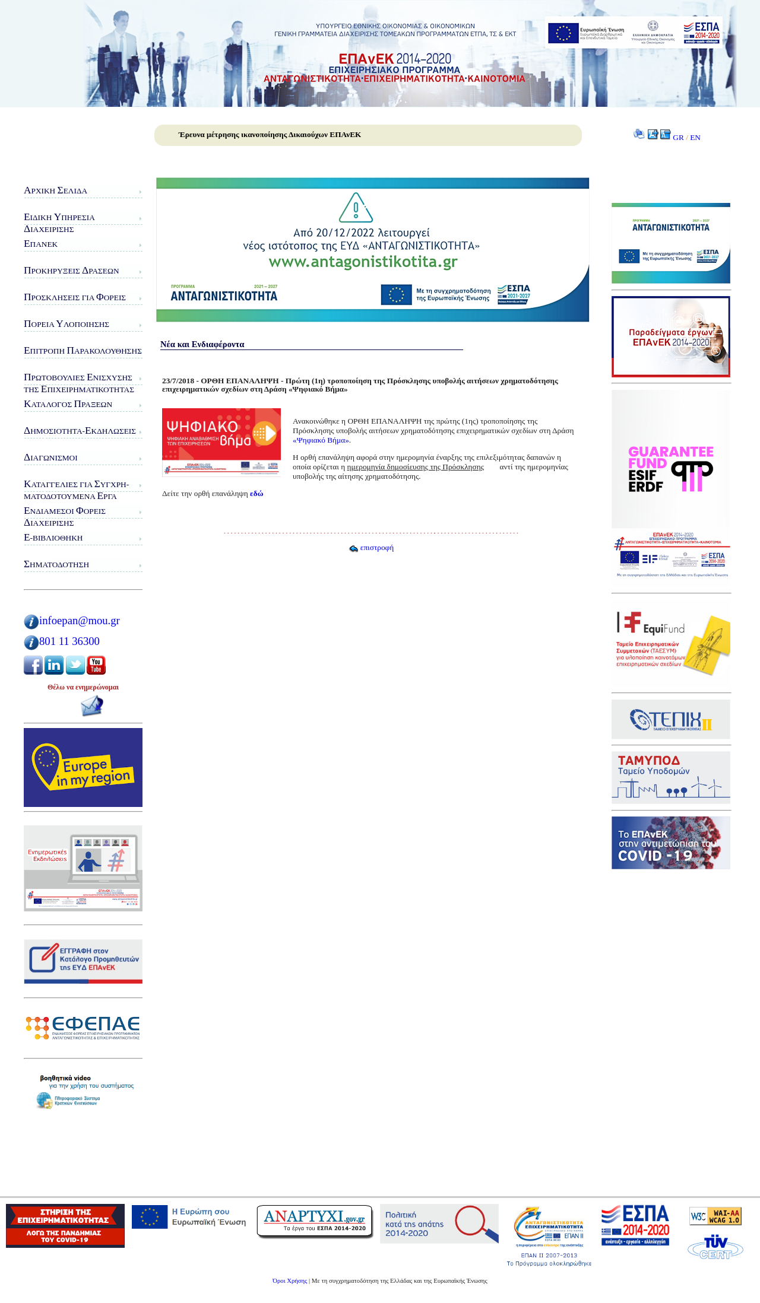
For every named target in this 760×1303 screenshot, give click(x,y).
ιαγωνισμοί (51, 457)
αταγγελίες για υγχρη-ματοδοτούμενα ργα (76, 489)
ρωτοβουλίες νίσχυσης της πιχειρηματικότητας (79, 383)
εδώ (256, 493)
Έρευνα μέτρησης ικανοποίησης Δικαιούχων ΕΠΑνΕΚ (270, 134)
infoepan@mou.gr (79, 620)
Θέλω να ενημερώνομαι (83, 687)
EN (695, 137)
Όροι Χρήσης (290, 1280)
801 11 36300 (69, 641)
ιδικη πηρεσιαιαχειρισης (59, 222)
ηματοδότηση (56, 564)
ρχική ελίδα (55, 190)
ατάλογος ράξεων (68, 403)
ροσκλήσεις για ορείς (75, 297)
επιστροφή (371, 547)
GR (678, 137)
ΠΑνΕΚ (41, 243)
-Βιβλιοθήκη (53, 537)
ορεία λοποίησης (66, 323)
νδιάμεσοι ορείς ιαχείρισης (65, 516)
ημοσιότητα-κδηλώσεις (80, 430)
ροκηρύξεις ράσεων (71, 270)
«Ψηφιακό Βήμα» (321, 440)
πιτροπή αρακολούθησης (83, 350)
